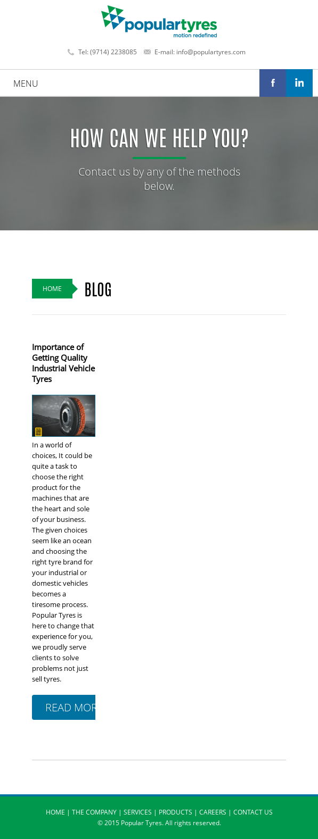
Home (52, 288)
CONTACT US (253, 812)
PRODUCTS (175, 812)
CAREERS (212, 812)
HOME (55, 812)
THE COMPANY (94, 812)
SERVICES (138, 812)
